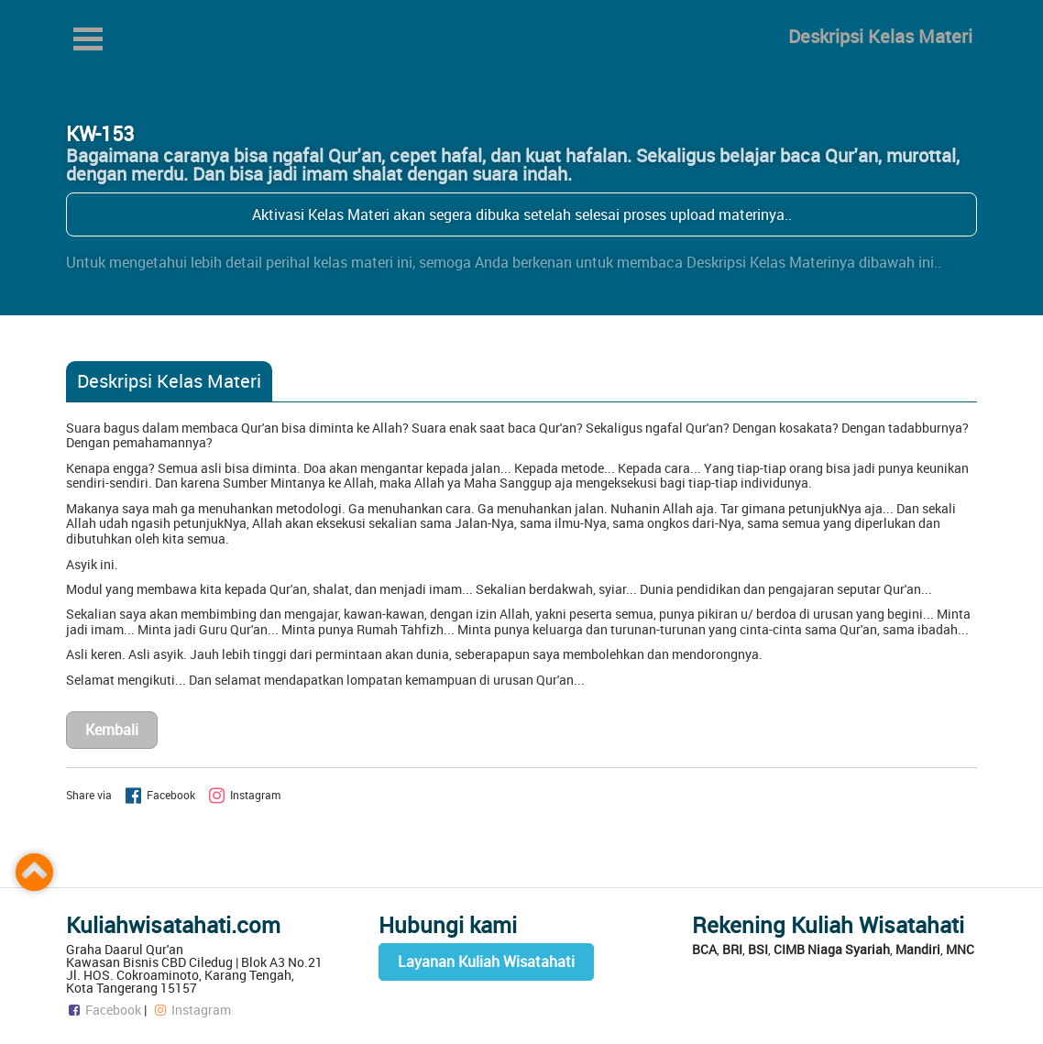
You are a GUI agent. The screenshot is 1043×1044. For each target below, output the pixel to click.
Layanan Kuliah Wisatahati (486, 961)
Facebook (103, 1009)
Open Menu (88, 39)
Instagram (191, 1009)
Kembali (111, 730)
